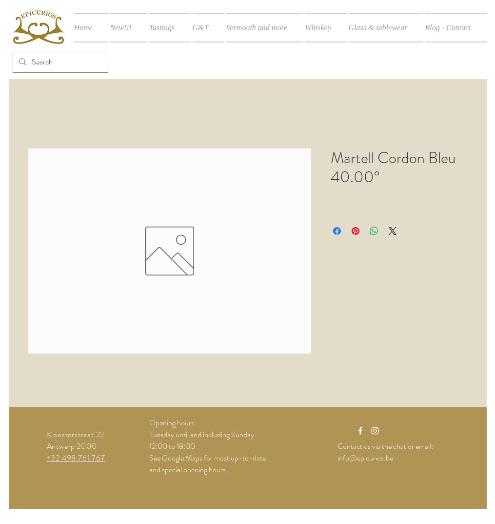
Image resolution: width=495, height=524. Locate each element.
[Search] (59, 61)
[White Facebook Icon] (360, 431)
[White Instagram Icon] (375, 431)
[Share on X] (392, 231)
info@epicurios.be (365, 457)
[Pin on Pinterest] (355, 231)
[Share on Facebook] (337, 231)
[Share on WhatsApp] (374, 231)
